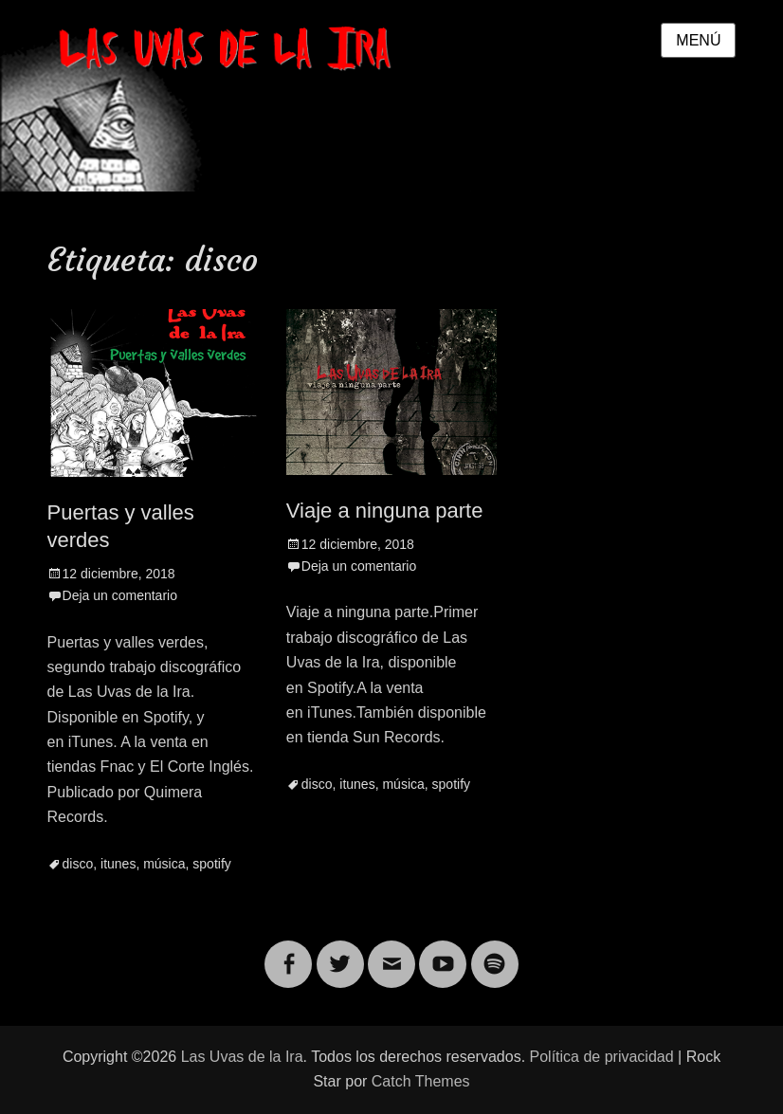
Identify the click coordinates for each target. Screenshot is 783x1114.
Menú (698, 40)
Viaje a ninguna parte (384, 510)
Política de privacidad (602, 1057)
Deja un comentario (120, 595)
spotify (211, 863)
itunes (118, 863)
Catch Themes (421, 1081)
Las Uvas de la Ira (242, 1057)
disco (78, 863)
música (164, 863)
